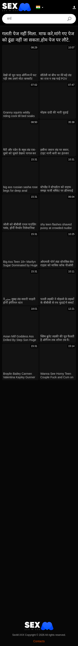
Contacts (39, 641)
